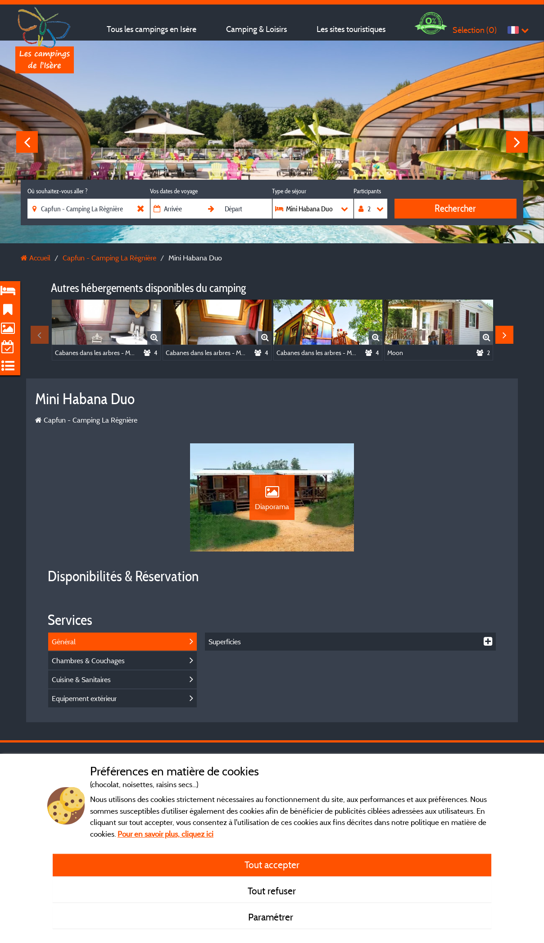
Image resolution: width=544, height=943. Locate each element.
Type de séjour (289, 191)
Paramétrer (271, 917)
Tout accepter (272, 864)
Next (517, 142)
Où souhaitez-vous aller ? (57, 191)
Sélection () (475, 30)
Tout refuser (272, 891)
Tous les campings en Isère (151, 29)
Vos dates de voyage (174, 191)
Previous (27, 142)
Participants (367, 191)
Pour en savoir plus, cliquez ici (165, 833)
